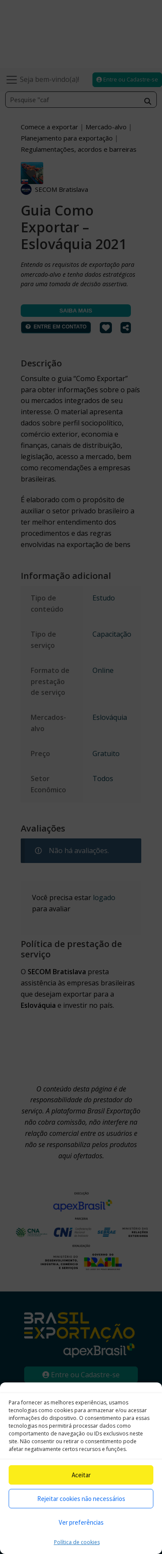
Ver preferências (81, 1522)
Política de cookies (77, 1542)
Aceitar (81, 1475)
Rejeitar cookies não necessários (81, 1499)
